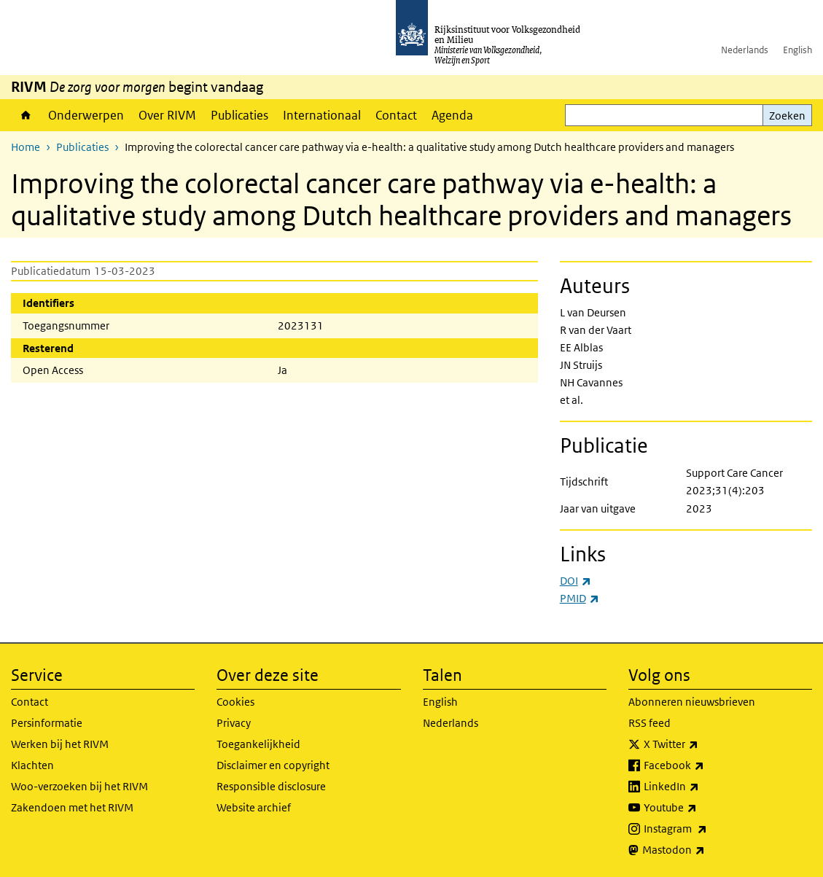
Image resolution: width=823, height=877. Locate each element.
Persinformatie (46, 723)
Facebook (706, 765)
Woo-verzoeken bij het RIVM (79, 786)
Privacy (234, 723)
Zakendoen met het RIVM (72, 807)
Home (26, 115)
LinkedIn (703, 786)
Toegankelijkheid (258, 744)
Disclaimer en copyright (273, 765)
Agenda (452, 115)
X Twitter (703, 744)
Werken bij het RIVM (60, 744)
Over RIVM (167, 115)
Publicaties (239, 115)
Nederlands (744, 50)
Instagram (707, 829)
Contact (396, 115)
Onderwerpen (86, 115)
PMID (579, 598)
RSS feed (649, 723)
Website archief (254, 807)
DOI (575, 581)
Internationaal (322, 115)
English (797, 50)
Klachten (32, 765)
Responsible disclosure (271, 786)
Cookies (235, 702)
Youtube (702, 807)
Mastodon (705, 850)
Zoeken (787, 115)
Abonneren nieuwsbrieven (691, 702)
